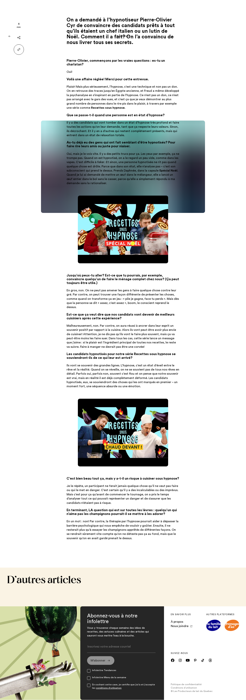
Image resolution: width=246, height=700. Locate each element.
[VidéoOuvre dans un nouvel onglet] (123, 229)
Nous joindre (181, 626)
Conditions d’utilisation (184, 688)
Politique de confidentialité (186, 684)
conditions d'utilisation (108, 688)
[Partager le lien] (19, 49)
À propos (177, 621)
